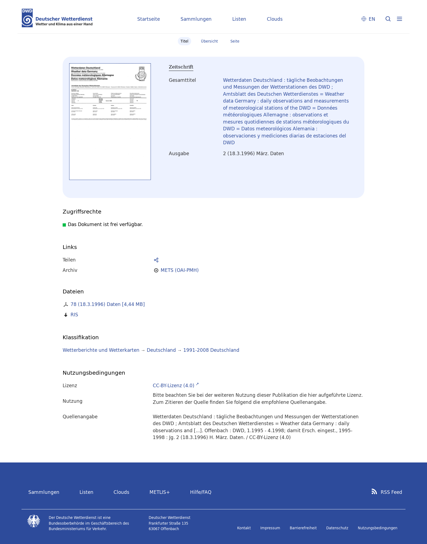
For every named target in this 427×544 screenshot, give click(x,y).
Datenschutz (337, 528)
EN (372, 19)
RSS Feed (391, 492)
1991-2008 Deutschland (211, 350)
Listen (239, 19)
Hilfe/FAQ (200, 492)
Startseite (148, 19)
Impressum (270, 528)
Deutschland (161, 350)
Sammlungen (196, 19)
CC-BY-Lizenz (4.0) (173, 385)
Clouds (275, 19)
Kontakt (244, 528)
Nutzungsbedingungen (377, 528)
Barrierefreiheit (303, 528)
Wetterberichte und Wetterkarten (101, 350)
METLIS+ (160, 492)
